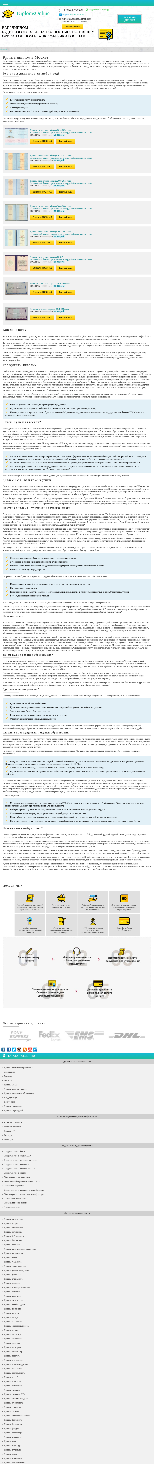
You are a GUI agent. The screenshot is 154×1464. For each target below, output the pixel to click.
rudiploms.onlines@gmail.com (76, 18)
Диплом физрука (11, 1428)
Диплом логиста (11, 1313)
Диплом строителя (12, 1407)
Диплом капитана (12, 1292)
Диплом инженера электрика (17, 1287)
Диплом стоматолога (13, 1403)
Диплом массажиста (13, 1321)
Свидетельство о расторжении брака (20, 1160)
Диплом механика (12, 1343)
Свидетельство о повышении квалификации (24, 1190)
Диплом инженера (12, 1283)
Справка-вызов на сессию (15, 1203)
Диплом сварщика (12, 1390)
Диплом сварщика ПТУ (14, 1394)
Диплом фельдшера (13, 1424)
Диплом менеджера (13, 1339)
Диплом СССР (10, 1085)
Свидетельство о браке (14, 1151)
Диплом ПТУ (10, 1131)
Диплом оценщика (12, 1347)
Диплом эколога (11, 1454)
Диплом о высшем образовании (18, 1067)
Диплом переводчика (13, 1360)
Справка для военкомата (15, 1198)
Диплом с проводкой (13, 1110)
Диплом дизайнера (12, 1274)
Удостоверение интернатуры (17, 1177)
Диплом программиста (14, 1373)
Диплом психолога (12, 1381)
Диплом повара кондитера (16, 1364)
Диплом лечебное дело (14, 1304)
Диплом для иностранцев (15, 1089)
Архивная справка (12, 1207)
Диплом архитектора (13, 1227)
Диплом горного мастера (15, 1266)
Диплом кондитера (12, 1296)
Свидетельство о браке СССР (17, 1156)
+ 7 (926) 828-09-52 (72, 10)
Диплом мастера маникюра (16, 1326)
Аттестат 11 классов (13, 1122)
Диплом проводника (13, 1368)
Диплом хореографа (13, 1433)
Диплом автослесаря (13, 1219)
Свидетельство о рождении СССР (19, 1168)
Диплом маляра (11, 1317)
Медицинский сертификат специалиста (21, 1181)
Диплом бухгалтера (13, 1240)
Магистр (8, 1080)
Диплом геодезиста (12, 1262)
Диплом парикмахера (13, 1351)
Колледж (8, 1135)
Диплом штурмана (12, 1450)
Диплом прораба (11, 1377)
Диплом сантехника (13, 1386)
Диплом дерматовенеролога (16, 1270)
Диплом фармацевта (13, 1420)
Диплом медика (11, 1330)
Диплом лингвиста (12, 1309)
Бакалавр (8, 1076)
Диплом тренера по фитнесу (17, 1415)
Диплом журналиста (13, 1279)
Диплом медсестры (12, 1334)
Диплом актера (11, 1223)
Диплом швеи (10, 1441)
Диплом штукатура (12, 1445)
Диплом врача (10, 1257)
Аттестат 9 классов (12, 1127)
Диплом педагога (11, 1356)
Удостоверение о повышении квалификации (24, 1194)
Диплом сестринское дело (16, 1398)
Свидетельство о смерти (15, 1173)
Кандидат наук (10, 1097)
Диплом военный (12, 1245)
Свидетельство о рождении (16, 1164)
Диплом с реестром (13, 1106)
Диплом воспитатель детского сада (20, 1249)
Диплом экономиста (13, 1458)
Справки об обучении (14, 1186)
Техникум (8, 1139)
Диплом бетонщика (13, 1232)
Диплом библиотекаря (14, 1236)
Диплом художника (12, 1437)
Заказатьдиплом (130, 19)
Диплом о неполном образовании (19, 1093)
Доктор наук (9, 1102)
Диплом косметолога (13, 1300)
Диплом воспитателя (13, 1253)
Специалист (9, 1072)
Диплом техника (11, 1411)
